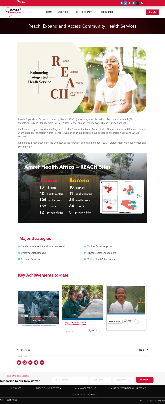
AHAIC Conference (85, 388)
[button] (142, 3)
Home (49, 12)
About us (64, 12)
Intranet (16, 388)
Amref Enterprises (86, 394)
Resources (108, 12)
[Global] (17, 1)
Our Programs (85, 12)
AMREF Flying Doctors (48, 388)
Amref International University (129, 388)
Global (22, 2)
